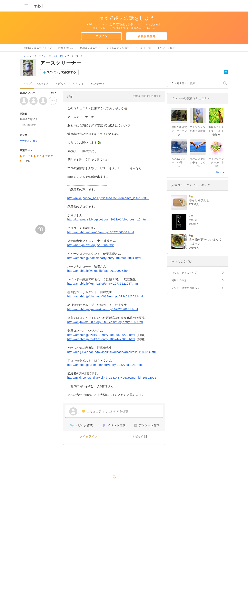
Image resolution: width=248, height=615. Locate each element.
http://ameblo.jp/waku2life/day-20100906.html (98, 270)
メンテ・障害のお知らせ (185, 288)
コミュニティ (39, 56)
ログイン (101, 36)
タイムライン (89, 436)
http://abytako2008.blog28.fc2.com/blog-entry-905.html (105, 322)
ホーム (26, 56)
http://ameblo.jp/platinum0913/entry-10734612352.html (105, 296)
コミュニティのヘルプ (184, 272)
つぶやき (43, 83)
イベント (78, 83)
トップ (27, 83)
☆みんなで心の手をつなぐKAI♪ (198, 162)
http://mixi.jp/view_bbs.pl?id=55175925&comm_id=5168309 (108, 198)
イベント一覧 (143, 47)
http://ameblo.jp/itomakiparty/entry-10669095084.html (104, 258)
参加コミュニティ (90, 47)
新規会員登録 (147, 36)
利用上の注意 (179, 280)
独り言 (193, 219)
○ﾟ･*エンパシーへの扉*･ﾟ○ (179, 162)
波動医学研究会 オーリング (179, 131)
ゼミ (39, 156)
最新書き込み (66, 47)
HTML (26, 160)
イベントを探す (166, 47)
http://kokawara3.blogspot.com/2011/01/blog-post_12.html (107, 219)
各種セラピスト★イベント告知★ (216, 131)
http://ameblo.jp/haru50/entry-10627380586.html (100, 232)
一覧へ (217, 172)
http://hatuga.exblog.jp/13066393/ (90, 245)
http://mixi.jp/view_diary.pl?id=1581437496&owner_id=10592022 (111, 377)
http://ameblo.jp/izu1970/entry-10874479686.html (101, 339)
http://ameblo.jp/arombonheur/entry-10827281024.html (105, 364)
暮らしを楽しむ (199, 200)
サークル (28, 156)
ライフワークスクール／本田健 (216, 162)
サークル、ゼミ (56, 56)
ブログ (49, 156)
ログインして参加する (61, 72)
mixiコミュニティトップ (38, 47)
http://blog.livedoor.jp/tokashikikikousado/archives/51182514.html (112, 352)
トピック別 (139, 436)
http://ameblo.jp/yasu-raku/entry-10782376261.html (102, 309)
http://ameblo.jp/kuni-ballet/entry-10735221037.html (103, 283)
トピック (61, 83)
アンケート (97, 83)
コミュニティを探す (117, 47)
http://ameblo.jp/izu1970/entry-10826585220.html (101, 335)
